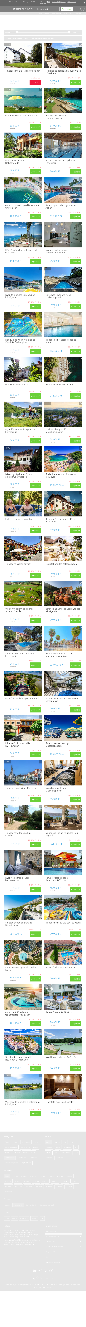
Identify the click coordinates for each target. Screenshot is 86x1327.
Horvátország (24, 1253)
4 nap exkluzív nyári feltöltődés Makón (20, 998)
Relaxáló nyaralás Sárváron (58, 1043)
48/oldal (56, 1163)
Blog (65, 14)
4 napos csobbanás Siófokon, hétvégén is (20, 673)
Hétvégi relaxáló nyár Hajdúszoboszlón (55, 118)
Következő (46, 1156)
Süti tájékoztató (63, 1276)
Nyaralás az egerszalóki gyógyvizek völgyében (62, 72)
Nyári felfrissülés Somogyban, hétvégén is (20, 303)
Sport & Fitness (25, 1182)
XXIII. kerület (8, 1227)
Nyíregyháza (67, 1182)
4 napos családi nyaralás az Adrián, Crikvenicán (22, 211)
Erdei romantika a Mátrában (19, 533)
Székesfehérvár (65, 1187)
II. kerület (23, 1211)
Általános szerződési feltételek (63, 1282)
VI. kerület (60, 1211)
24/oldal (47, 1163)
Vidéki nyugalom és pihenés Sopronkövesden (19, 627)
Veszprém (60, 1192)
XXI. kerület (59, 1221)
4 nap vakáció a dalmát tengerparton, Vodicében (17, 1044)
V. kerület (51, 1211)
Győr (71, 1177)
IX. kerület (18, 1216)
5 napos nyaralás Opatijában (59, 395)
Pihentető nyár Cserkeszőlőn (59, 1135)
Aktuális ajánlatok (43, 14)
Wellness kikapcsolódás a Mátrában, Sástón (58, 442)
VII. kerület (69, 1211)
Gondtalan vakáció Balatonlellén (21, 117)
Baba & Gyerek (22, 1192)
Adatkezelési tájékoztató (63, 1271)
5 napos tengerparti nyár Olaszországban (57, 766)
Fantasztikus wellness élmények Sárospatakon (61, 720)
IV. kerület (42, 1211)
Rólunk (71, 14)
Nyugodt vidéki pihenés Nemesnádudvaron (57, 257)
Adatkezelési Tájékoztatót (59, 2)
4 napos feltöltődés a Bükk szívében (18, 859)
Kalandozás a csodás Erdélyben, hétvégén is (61, 535)
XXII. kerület (69, 1221)
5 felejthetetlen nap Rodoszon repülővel (60, 488)
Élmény (35, 1182)
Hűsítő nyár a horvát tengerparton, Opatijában (22, 257)
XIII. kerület (55, 1216)
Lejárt (35, 82)
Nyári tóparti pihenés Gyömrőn (60, 1089)
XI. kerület (36, 1216)
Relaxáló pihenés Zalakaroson (60, 996)
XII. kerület (45, 1216)
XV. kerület (75, 1216)
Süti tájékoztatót (72, 2)
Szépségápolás (26, 1177)
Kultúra (17, 1187)
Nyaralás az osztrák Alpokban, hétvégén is (20, 442)
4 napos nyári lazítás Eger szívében (62, 950)
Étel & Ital (15, 1177)
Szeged (56, 1187)
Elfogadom (43, 3)
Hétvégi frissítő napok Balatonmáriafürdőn (56, 905)
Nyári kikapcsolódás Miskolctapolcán (55, 812)
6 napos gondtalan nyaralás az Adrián (60, 211)
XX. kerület (49, 1221)
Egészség (37, 1177)
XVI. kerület (8, 1221)
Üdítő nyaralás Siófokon (17, 395)
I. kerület (15, 1211)
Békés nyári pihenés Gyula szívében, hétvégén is (18, 488)
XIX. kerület (39, 1221)
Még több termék (26, 1198)
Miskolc (58, 1182)
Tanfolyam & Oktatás (29, 1187)
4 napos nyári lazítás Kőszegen (20, 811)
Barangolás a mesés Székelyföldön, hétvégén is (63, 627)
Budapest (48, 1177)
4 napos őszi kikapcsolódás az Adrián (60, 349)
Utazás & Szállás (9, 1192)
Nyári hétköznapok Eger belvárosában (17, 905)
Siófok (7, 1253)
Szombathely (49, 1192)
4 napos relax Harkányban (18, 580)
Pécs (76, 1182)
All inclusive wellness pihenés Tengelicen (60, 164)
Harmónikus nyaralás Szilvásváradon (15, 164)
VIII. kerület (8, 1216)
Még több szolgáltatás (11, 1198)
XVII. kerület (18, 1221)
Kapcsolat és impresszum (63, 1297)
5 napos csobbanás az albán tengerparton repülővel (59, 673)
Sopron (48, 1187)
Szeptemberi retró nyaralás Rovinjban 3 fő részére (18, 1090)
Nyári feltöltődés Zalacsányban (60, 580)
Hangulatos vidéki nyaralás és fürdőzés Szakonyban (20, 349)
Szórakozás (8, 1187)
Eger (65, 1177)
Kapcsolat (78, 14)
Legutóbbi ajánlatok (56, 14)
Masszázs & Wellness (11, 1182)
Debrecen (57, 1177)
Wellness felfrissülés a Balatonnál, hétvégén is (22, 1136)
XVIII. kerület (28, 1221)
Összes (7, 1177)
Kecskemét (49, 1182)
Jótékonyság (33, 1192)
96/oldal (65, 1163)
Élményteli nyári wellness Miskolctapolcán (58, 303)
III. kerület (33, 1211)
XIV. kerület (65, 1216)
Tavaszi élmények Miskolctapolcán (22, 70)
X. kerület (27, 1216)
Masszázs (34, 1253)
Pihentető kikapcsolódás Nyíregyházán (17, 766)
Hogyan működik (63, 1287)
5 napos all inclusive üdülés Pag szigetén (61, 859)
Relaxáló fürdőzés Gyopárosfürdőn (22, 719)
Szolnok (76, 1187)
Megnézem (75, 82)
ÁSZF (48, 2)
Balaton (14, 1253)
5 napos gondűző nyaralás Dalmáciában (18, 951)
